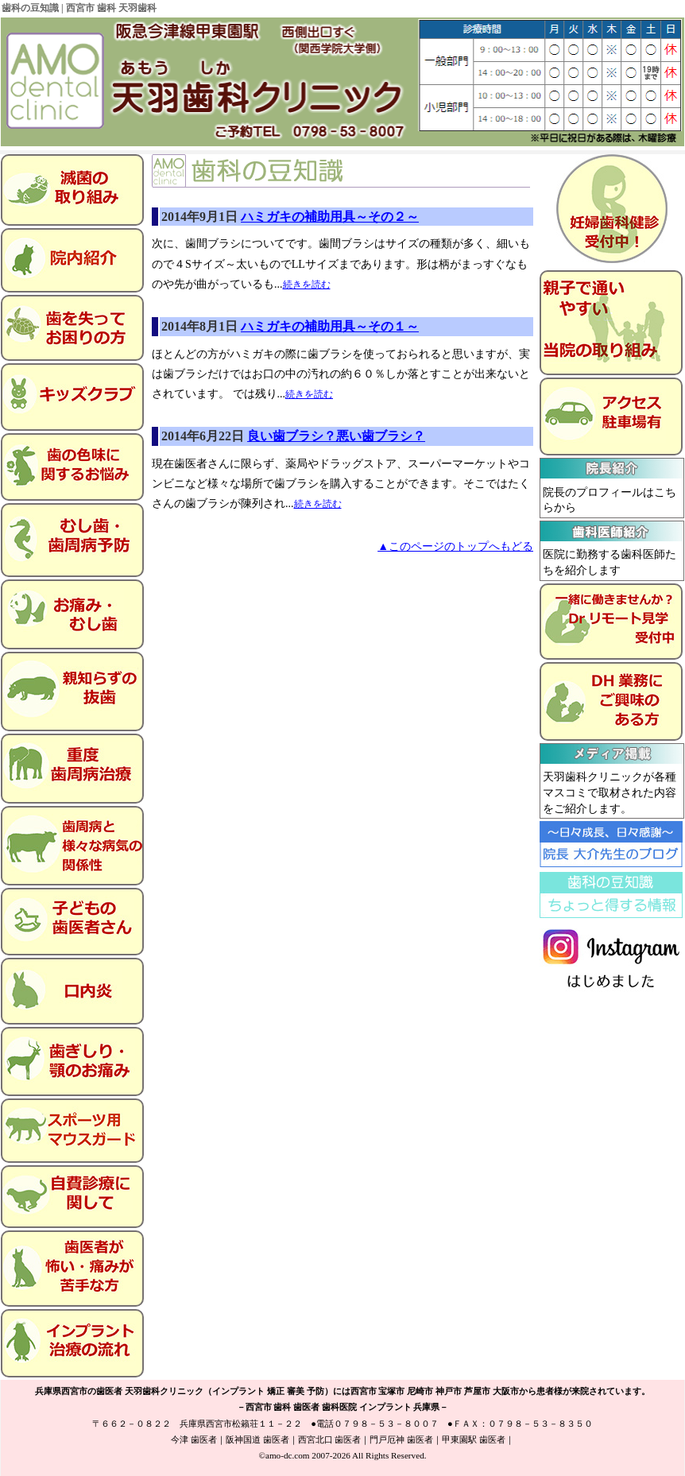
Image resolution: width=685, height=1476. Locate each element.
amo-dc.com (287, 1455)
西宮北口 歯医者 (330, 1439)
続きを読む (307, 284)
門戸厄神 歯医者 (401, 1439)
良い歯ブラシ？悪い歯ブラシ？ (336, 436)
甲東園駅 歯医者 (473, 1439)
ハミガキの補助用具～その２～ (330, 216)
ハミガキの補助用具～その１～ (330, 326)
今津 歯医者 (194, 1439)
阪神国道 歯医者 (257, 1439)
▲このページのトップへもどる (455, 546)
